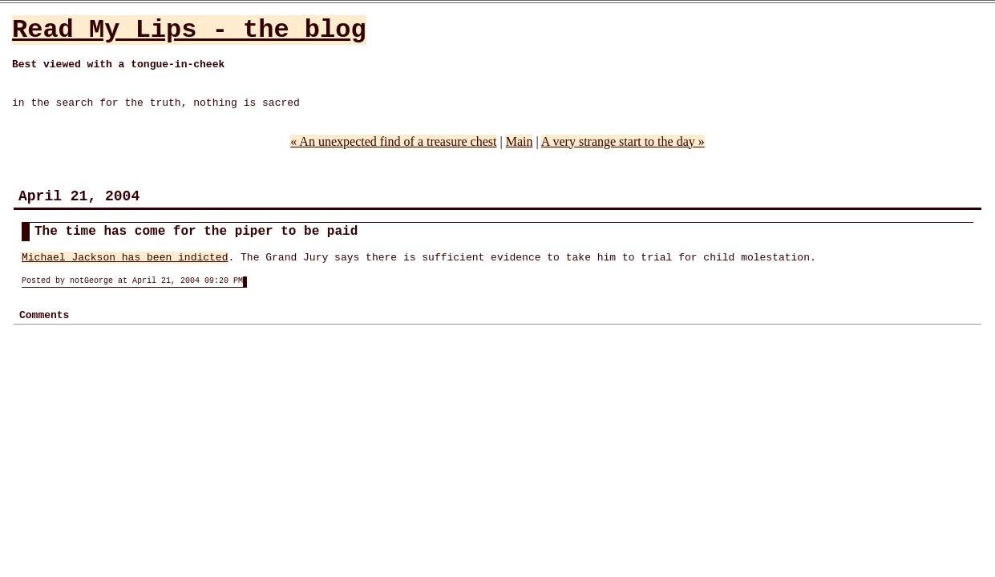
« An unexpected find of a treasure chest (393, 141)
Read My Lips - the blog (189, 30)
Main (519, 141)
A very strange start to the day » (623, 141)
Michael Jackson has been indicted (125, 258)
